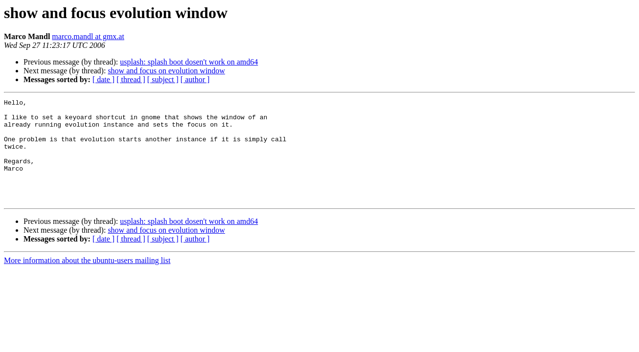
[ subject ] (163, 79)
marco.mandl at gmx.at (88, 36)
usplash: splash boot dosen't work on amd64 (189, 62)
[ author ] (195, 79)
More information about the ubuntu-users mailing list (87, 281)
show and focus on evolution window (166, 70)
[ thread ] (130, 79)
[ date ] (103, 79)
